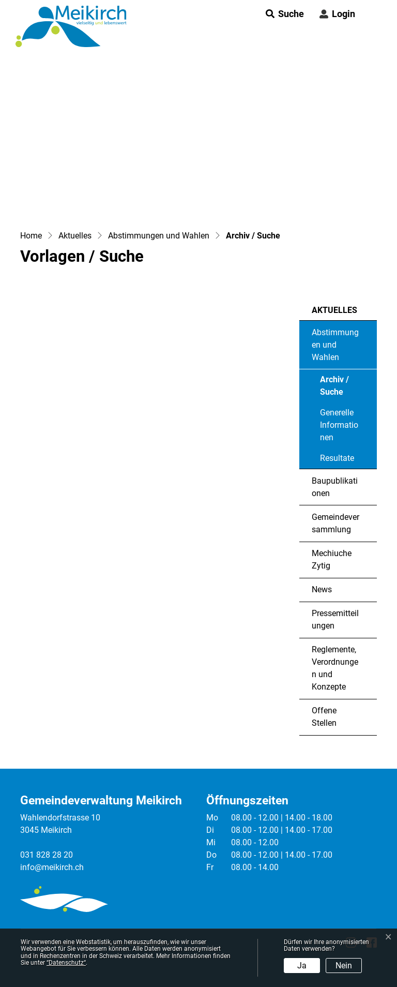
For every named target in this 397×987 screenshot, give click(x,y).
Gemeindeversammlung (335, 523)
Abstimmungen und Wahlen (335, 344)
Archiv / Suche (348, 388)
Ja (302, 965)
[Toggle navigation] (370, 14)
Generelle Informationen (339, 425)
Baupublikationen (335, 487)
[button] (282, 13)
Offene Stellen (324, 717)
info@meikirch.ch (52, 867)
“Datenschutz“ (66, 962)
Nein (343, 965)
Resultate (337, 458)
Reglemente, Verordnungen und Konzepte (335, 668)
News (322, 589)
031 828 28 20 (46, 855)
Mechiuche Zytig (332, 559)
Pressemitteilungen (335, 619)
